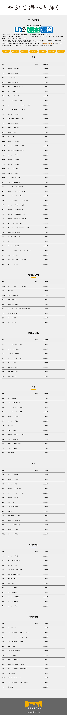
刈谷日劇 (10, 425)
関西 (43, 51)
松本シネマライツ (12, 376)
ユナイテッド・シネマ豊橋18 (15, 407)
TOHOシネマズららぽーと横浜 (16, 146)
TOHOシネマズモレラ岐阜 (15, 444)
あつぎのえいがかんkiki (14, 178)
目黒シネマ (11, 137)
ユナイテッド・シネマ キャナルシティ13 (18, 632)
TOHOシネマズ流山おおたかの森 (16, 214)
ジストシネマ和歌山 (13, 534)
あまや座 (10, 241)
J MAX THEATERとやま (13, 353)
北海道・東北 (15, 51)
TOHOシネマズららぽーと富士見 (16, 191)
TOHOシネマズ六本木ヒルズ (15, 87)
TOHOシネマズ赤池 (13, 421)
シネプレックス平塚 (13, 168)
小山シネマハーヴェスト (14, 255)
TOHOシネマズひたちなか (15, 232)
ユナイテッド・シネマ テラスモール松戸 (18, 228)
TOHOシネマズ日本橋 (13, 82)
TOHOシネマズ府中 (13, 123)
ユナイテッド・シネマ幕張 (15, 223)
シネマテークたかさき (14, 264)
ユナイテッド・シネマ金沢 (15, 358)
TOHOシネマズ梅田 (13, 475)
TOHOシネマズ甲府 (13, 367)
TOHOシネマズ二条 (13, 497)
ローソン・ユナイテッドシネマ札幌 (17, 286)
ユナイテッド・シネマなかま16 (16, 641)
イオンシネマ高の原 (13, 506)
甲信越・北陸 (24, 51)
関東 (6, 51)
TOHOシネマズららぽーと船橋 (16, 205)
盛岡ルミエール (12, 300)
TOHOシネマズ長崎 (13, 660)
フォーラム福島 (12, 318)
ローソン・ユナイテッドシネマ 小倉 (17, 637)
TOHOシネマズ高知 (13, 606)
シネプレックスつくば (14, 237)
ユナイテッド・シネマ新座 (15, 196)
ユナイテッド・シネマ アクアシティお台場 (19, 105)
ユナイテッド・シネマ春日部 (15, 187)
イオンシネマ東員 (12, 448)
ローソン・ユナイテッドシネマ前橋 (17, 259)
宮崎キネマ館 (11, 673)
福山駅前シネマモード (14, 579)
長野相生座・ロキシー (14, 371)
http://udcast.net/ (47, 43)
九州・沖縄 (60, 51)
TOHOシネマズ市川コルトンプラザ (17, 218)
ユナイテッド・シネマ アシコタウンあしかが (19, 250)
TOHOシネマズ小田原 (13, 164)
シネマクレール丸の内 (14, 560)
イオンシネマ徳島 (12, 588)
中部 (33, 51)
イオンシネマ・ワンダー (14, 403)
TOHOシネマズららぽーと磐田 (16, 434)
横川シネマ (11, 583)
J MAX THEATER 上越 (13, 349)
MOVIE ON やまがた (13, 313)
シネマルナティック (13, 601)
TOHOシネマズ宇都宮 (13, 246)
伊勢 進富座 (11, 453)
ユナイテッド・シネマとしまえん (16, 109)
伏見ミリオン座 (12, 398)
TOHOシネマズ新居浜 (13, 597)
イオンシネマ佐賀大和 (14, 650)
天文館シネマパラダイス (14, 678)
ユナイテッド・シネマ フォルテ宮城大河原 (19, 309)
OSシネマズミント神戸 (14, 516)
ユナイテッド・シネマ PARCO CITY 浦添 (18, 682)
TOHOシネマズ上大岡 (13, 141)
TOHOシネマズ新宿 (13, 73)
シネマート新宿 (12, 78)
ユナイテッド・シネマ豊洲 (15, 100)
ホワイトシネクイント (14, 91)
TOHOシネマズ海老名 (13, 159)
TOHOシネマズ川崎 (13, 155)
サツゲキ (10, 290)
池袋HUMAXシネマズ (13, 96)
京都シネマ (11, 502)
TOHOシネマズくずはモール (15, 488)
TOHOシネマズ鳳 (12, 484)
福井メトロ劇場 (12, 362)
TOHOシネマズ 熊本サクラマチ (16, 664)
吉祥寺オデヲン (12, 132)
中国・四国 (51, 51)
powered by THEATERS (33, 711)
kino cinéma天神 (12, 628)
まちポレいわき (12, 322)
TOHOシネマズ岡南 (13, 556)
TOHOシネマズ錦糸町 (13, 114)
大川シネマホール (12, 646)
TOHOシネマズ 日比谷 (14, 68)
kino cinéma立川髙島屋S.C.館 (15, 118)
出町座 (10, 511)
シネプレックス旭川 (13, 295)
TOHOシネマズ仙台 (13, 304)
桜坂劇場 (10, 687)
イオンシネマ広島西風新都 (15, 569)
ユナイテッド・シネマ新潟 (15, 344)
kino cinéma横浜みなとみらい (16, 150)
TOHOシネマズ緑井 (13, 565)
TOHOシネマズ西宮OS (14, 520)
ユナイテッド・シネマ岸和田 (15, 493)
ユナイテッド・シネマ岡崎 (15, 412)
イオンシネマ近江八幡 (14, 525)
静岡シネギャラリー (13, 430)
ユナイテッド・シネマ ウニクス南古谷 (18, 200)
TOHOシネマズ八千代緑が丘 (15, 209)
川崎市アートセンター (14, 173)
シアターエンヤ (12, 655)
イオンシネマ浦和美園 (14, 182)
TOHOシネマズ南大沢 (13, 128)
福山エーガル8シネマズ (14, 574)
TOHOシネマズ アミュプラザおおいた (18, 669)
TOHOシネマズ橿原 (13, 529)
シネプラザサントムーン (14, 439)
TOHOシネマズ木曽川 (13, 416)
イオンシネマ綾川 (12, 592)
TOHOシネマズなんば (13, 479)
